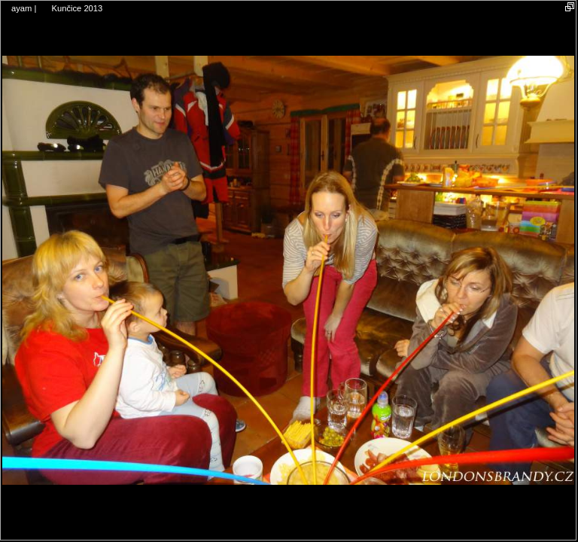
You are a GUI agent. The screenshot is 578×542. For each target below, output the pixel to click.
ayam (21, 8)
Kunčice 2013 (76, 8)
